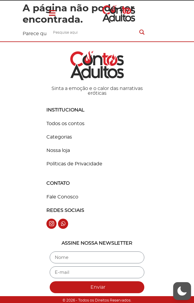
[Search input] (94, 32)
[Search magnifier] (142, 32)
